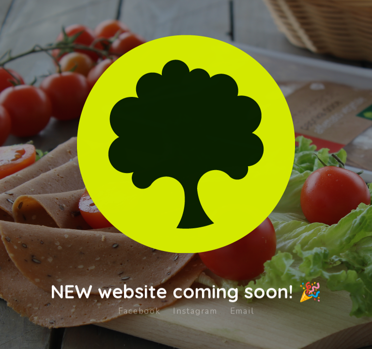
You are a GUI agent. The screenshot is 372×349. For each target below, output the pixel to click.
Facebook (139, 307)
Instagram (195, 307)
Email (242, 307)
